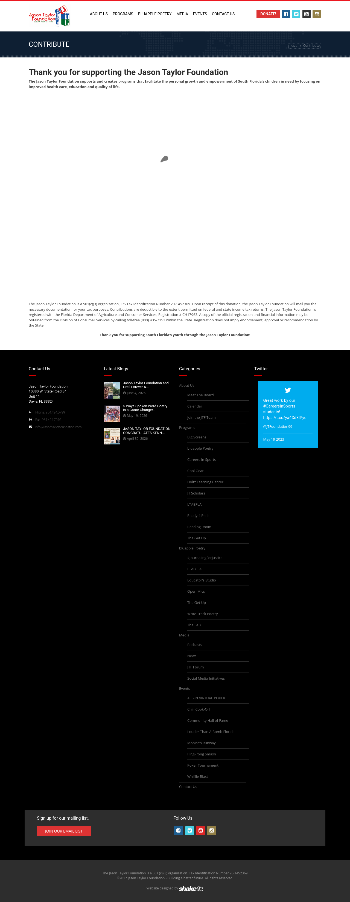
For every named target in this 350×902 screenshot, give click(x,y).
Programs (123, 14)
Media (182, 14)
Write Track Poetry (202, 613)
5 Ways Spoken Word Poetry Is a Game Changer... (145, 408)
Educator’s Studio (201, 580)
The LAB (194, 624)
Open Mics (196, 591)
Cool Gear (195, 470)
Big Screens (196, 437)
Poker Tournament (202, 765)
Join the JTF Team (201, 417)
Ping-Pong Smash (201, 754)
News (191, 655)
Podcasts (194, 644)
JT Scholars (196, 493)
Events (200, 14)
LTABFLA (194, 504)
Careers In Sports (201, 459)
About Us (99, 14)
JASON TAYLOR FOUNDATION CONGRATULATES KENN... (147, 431)
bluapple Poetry (154, 14)
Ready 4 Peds (198, 515)
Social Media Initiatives (206, 678)
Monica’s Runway (201, 742)
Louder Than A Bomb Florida (211, 731)
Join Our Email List (64, 831)
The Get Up (196, 538)
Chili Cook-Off (198, 709)
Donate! (268, 14)
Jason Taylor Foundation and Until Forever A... (146, 385)
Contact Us (223, 14)
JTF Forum (195, 667)
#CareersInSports (279, 406)
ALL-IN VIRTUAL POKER (206, 698)
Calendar (194, 406)
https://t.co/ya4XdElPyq (285, 417)
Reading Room (199, 526)
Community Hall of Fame (207, 720)
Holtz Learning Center (205, 481)
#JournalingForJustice (205, 557)
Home (293, 46)
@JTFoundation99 (278, 426)
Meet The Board (200, 394)
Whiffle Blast (197, 776)
